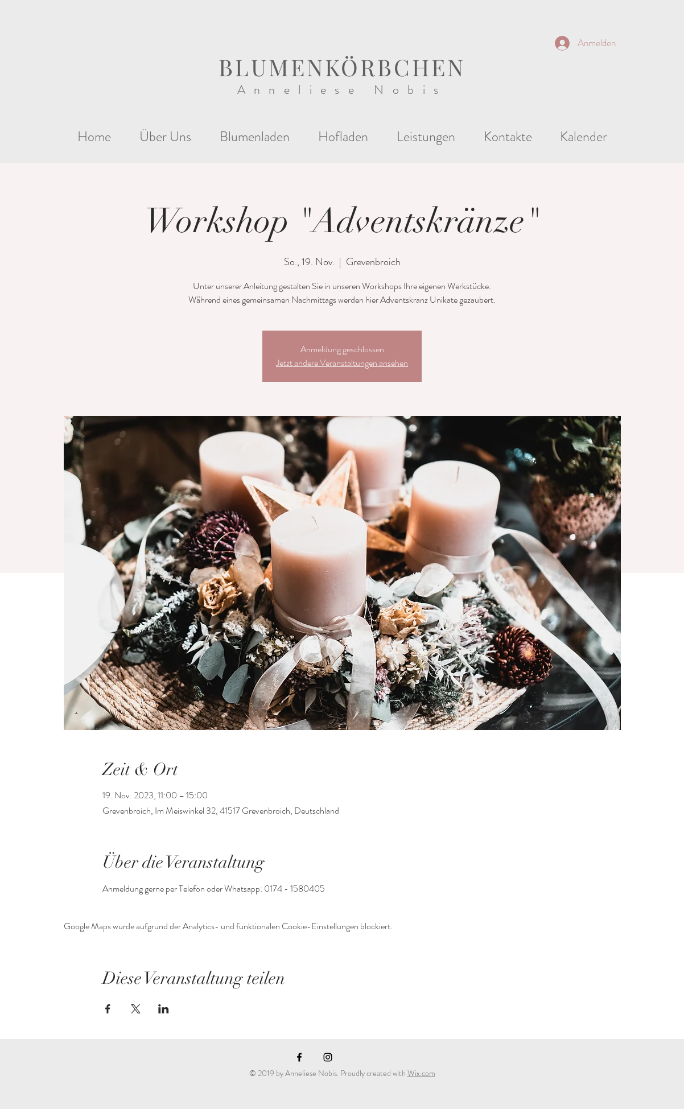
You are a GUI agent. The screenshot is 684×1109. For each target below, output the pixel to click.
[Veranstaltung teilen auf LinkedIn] (163, 1008)
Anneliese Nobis (342, 89)
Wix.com (421, 1073)
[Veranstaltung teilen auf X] (135, 1008)
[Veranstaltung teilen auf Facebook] (107, 1008)
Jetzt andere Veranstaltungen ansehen (342, 362)
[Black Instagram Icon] (327, 1057)
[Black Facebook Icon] (299, 1057)
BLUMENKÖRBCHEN (342, 67)
